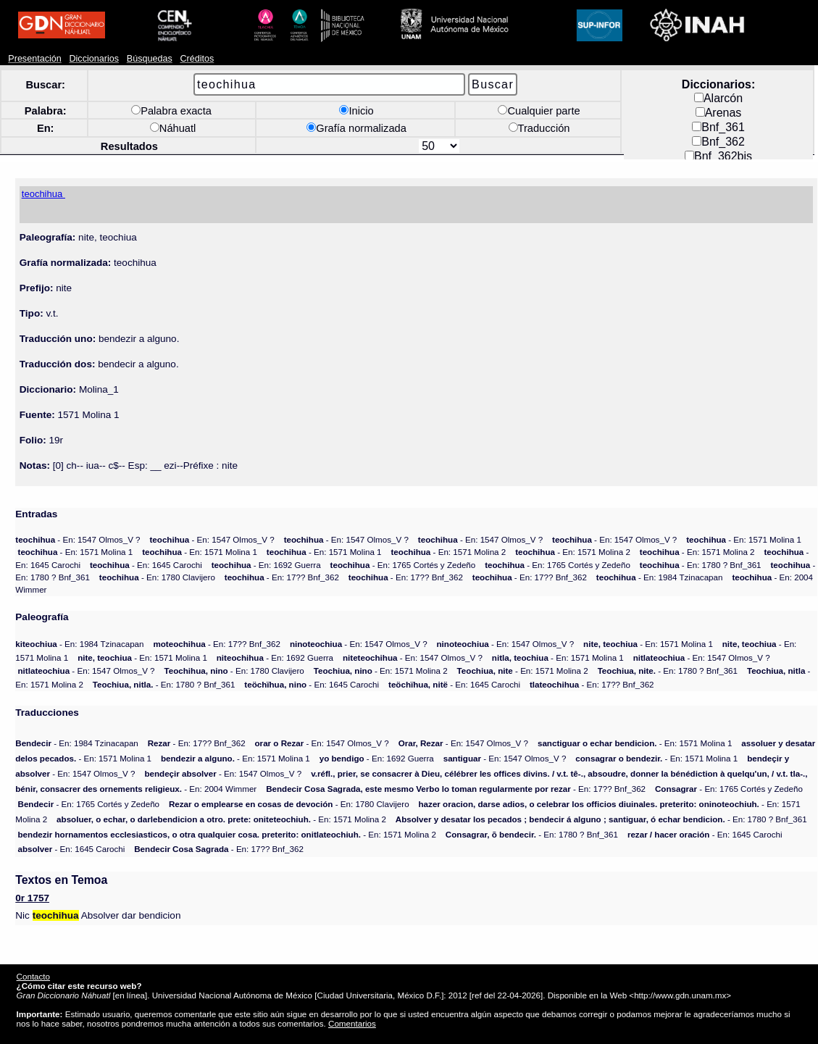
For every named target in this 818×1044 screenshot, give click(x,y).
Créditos (197, 59)
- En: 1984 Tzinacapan (659, 577)
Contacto (33, 976)
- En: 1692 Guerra (266, 564)
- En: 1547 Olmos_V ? (77, 539)
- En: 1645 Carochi (146, 564)
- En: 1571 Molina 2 (448, 551)
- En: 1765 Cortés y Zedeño (403, 564)
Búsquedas (149, 59)
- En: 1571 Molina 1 (743, 539)
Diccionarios (94, 59)
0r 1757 (32, 898)
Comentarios (352, 1023)
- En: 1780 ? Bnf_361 (700, 564)
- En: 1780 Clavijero (157, 577)
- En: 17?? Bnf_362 (282, 577)
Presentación (34, 59)
